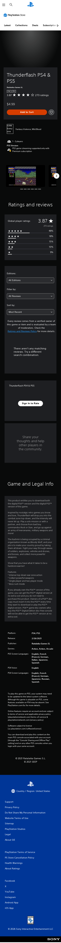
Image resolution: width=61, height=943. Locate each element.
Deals (35, 25)
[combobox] (30, 280)
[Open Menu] (3, 5)
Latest (7, 25)
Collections (21, 25)
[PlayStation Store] (15, 14)
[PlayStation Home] (31, 4)
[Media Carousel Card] (25, 176)
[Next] (56, 176)
